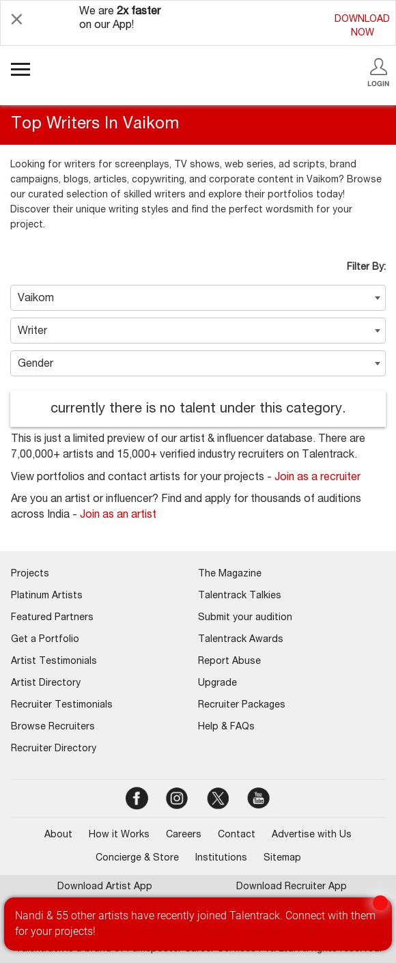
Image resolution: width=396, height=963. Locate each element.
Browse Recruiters (53, 727)
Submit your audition (245, 618)
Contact (236, 835)
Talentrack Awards (240, 640)
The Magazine (229, 574)
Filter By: (366, 268)
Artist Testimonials (54, 662)
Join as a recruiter (317, 478)
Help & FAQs (226, 727)
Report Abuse (229, 662)
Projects (30, 574)
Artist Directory (46, 683)
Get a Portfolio (45, 640)
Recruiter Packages (241, 705)
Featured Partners (52, 618)
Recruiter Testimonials (62, 705)
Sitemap (282, 858)
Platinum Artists (47, 596)
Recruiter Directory (53, 749)
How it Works (119, 835)
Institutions (221, 858)
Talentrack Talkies (239, 596)
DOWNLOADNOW (362, 26)
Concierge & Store (137, 858)
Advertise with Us (312, 835)
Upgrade (217, 683)
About (58, 835)
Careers (183, 835)
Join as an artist (118, 515)
